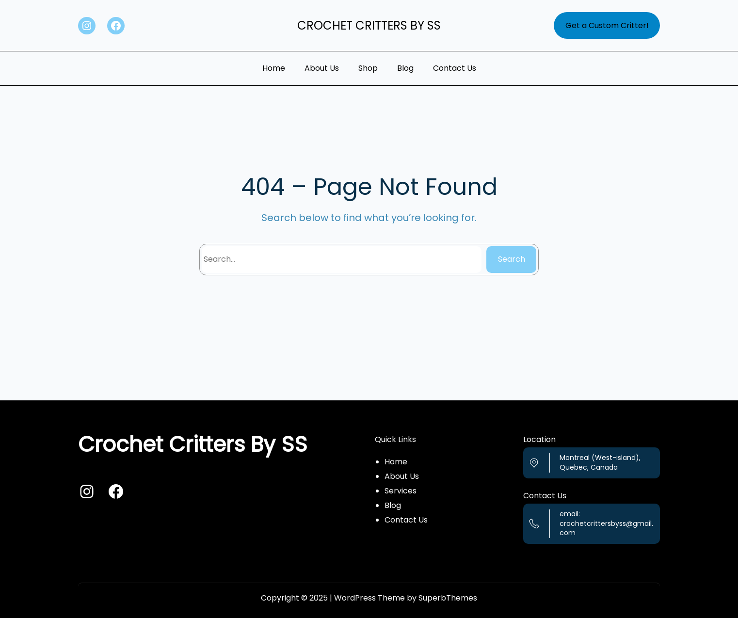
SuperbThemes (447, 597)
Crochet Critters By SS (369, 25)
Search (511, 259)
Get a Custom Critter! (607, 25)
